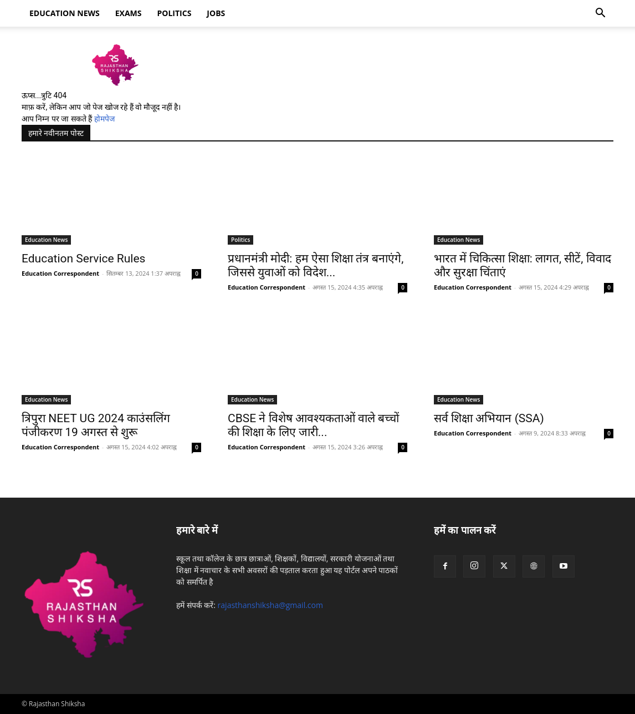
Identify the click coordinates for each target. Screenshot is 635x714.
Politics (174, 13)
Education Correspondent (60, 273)
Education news (64, 13)
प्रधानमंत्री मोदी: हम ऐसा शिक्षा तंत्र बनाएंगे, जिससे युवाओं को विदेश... (315, 265)
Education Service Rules (83, 258)
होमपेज (104, 118)
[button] (600, 14)
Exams (128, 13)
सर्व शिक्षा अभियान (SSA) (489, 418)
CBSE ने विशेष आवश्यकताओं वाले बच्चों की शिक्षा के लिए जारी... (313, 425)
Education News (46, 240)
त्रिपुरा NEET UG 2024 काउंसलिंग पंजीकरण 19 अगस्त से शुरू (96, 425)
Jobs (216, 13)
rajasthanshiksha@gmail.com (270, 605)
